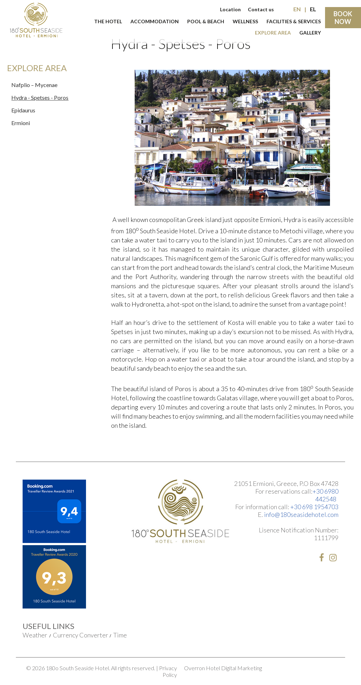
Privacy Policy (168, 671)
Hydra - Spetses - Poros (39, 97)
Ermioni (20, 122)
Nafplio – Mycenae (34, 84)
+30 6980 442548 (325, 495)
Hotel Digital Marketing (234, 668)
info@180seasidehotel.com (301, 514)
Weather (35, 635)
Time (120, 635)
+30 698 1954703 (314, 507)
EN (297, 9)
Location (230, 9)
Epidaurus (23, 110)
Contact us (261, 9)
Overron (194, 668)
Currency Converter (80, 635)
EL (313, 9)
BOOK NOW (343, 17)
